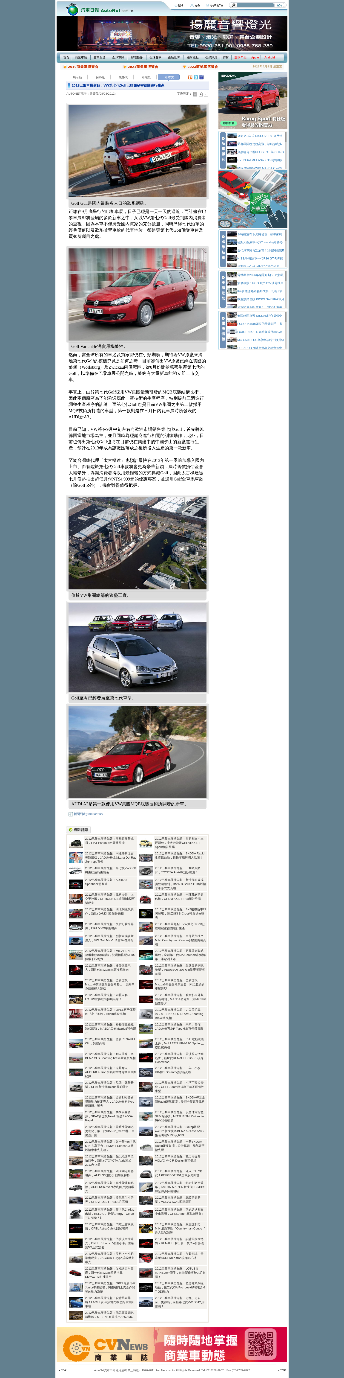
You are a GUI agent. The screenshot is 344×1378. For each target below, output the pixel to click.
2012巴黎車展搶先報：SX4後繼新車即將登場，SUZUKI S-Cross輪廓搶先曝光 (180, 913)
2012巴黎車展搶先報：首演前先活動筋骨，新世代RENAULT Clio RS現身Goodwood (179, 1058)
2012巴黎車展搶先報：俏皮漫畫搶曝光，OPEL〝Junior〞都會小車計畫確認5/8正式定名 (109, 1243)
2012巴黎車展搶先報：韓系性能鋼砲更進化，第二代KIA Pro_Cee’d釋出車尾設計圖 (110, 1131)
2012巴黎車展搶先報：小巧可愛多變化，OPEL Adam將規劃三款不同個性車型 (179, 1087)
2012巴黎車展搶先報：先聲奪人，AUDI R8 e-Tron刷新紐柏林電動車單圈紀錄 (110, 1072)
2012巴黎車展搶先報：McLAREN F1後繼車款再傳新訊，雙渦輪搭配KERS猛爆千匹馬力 (110, 955)
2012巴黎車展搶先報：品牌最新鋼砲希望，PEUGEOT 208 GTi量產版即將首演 (180, 970)
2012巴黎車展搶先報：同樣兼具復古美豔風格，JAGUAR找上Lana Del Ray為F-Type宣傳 (110, 857)
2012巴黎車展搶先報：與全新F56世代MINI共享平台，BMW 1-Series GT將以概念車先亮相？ (110, 1146)
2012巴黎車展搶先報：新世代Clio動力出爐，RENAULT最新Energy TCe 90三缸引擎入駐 (110, 1214)
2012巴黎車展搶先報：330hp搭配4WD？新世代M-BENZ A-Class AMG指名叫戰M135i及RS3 (179, 1131)
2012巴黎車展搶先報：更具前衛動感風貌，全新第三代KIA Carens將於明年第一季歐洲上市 (180, 955)
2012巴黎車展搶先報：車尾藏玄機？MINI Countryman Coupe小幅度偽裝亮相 (180, 940)
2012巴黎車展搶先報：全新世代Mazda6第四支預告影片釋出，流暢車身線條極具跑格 (110, 984)
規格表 (123, 77)
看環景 (146, 77)
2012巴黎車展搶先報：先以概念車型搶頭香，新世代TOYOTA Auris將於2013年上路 (109, 1160)
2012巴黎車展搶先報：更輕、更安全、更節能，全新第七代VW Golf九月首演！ (180, 1302)
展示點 (77, 77)
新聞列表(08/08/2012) (86, 814)
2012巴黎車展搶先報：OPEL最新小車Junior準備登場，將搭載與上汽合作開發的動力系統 (110, 1287)
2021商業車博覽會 (143, 67)
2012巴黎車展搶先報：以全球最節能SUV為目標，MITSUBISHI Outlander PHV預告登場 (179, 1116)
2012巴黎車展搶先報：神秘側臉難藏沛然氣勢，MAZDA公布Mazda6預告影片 (110, 1028)
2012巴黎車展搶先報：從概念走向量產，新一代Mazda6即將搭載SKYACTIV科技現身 (109, 1273)
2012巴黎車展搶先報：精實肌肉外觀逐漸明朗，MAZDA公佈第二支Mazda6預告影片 (180, 999)
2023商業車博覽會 (203, 67)
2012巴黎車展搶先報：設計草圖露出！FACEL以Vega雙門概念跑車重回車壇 (109, 1302)
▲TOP (62, 1370)
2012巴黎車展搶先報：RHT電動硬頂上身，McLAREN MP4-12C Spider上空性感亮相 (179, 1043)
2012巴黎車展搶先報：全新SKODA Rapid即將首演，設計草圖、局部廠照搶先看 (180, 1146)
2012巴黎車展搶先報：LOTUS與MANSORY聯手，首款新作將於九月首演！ (180, 1273)
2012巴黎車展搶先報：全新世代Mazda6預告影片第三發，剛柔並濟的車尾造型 (179, 984)
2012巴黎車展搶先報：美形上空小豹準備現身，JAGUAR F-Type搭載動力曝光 (109, 1258)
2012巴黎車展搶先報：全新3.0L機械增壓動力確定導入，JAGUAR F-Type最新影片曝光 (109, 1101)
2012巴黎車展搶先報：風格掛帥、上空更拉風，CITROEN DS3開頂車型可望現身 (110, 899)
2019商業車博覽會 (83, 67)
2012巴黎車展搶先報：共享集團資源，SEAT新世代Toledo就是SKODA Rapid (109, 1116)
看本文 (169, 77)
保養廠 (100, 77)
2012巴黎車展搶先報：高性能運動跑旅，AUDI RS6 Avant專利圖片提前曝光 (109, 1187)
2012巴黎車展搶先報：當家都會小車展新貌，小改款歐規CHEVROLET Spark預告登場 (179, 843)
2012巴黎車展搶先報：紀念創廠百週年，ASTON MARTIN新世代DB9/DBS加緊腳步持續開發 (180, 1187)
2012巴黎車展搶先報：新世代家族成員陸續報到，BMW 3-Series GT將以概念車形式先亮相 (180, 884)
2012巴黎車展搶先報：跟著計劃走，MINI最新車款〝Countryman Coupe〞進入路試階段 (180, 1228)
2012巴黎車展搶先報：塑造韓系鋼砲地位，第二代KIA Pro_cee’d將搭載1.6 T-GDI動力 (180, 1287)
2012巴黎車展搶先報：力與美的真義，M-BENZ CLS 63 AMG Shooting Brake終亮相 (179, 1014)
